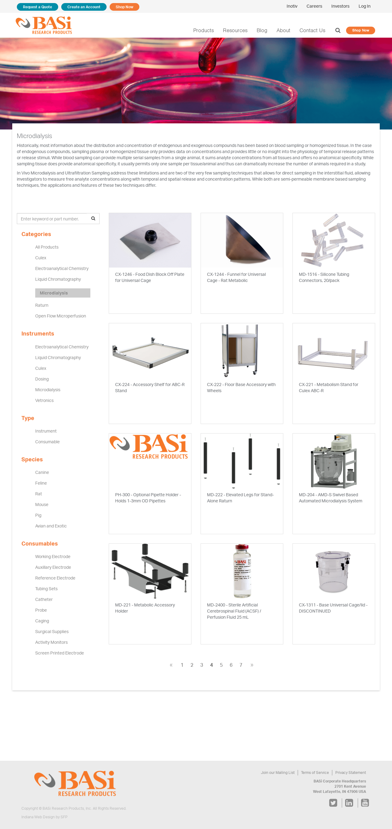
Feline (41, 483)
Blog (263, 30)
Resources (238, 30)
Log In (365, 6)
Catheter (43, 599)
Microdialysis (53, 293)
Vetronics (44, 400)
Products (207, 30)
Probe (41, 610)
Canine (42, 472)
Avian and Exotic (51, 525)
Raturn (41, 305)
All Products (46, 247)
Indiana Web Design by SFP (44, 817)
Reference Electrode (54, 578)
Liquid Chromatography (57, 279)
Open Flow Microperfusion (60, 315)
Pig (38, 515)
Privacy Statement (351, 773)
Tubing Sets (46, 588)
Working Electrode (52, 556)
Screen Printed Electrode (59, 653)
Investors (340, 6)
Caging (42, 620)
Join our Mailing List (279, 773)
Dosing (42, 379)
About (285, 30)
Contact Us (313, 30)
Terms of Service (316, 773)
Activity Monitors (50, 642)
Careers (315, 6)
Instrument (45, 431)
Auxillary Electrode (53, 567)
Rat (38, 493)
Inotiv (293, 6)
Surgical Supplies (51, 631)
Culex (40, 257)
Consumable (47, 441)
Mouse (41, 504)
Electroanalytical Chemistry (61, 268)
